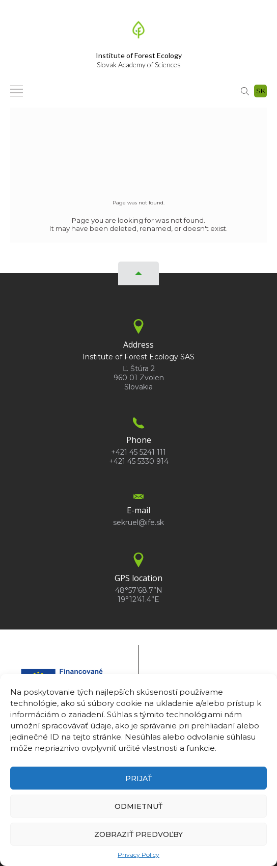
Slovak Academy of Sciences (139, 60)
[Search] (245, 91)
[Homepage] (138, 32)
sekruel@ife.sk (138, 522)
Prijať (138, 778)
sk (260, 91)
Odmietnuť (138, 806)
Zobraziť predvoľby (138, 834)
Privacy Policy (138, 854)
